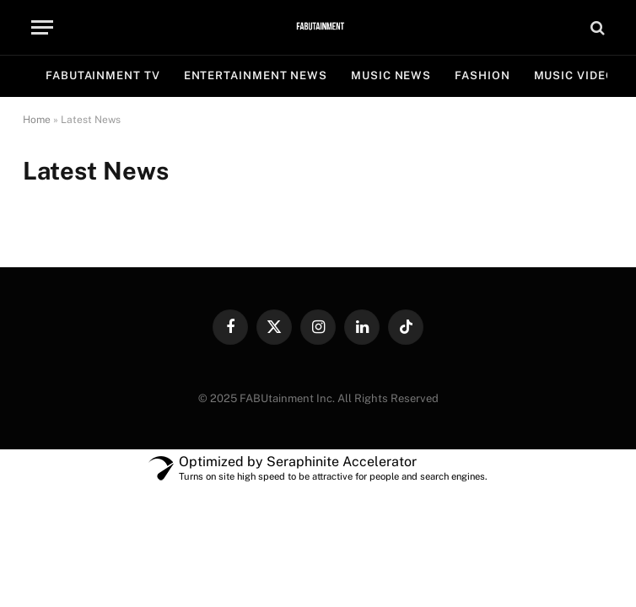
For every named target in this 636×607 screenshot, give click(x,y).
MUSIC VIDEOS (578, 75)
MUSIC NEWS (391, 75)
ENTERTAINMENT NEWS (255, 75)
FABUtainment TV (103, 75)
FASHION (482, 75)
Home (37, 120)
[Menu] (42, 27)
